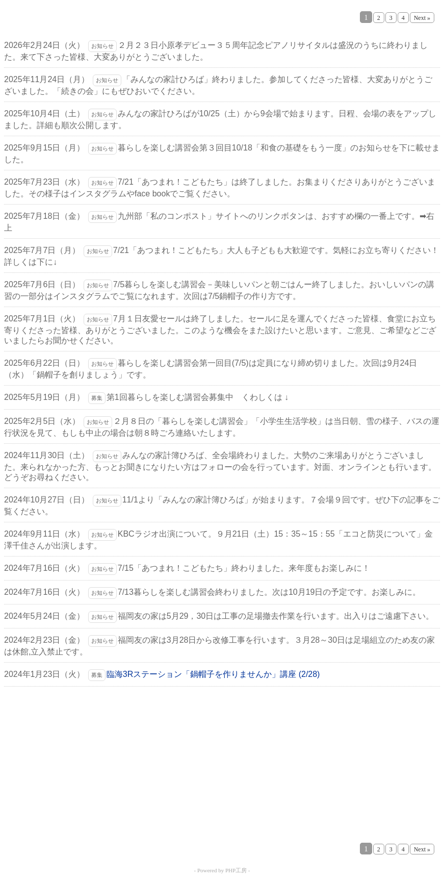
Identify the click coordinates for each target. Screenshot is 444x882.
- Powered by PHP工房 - (222, 870)
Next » (422, 17)
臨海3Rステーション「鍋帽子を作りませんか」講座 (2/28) (213, 674)
